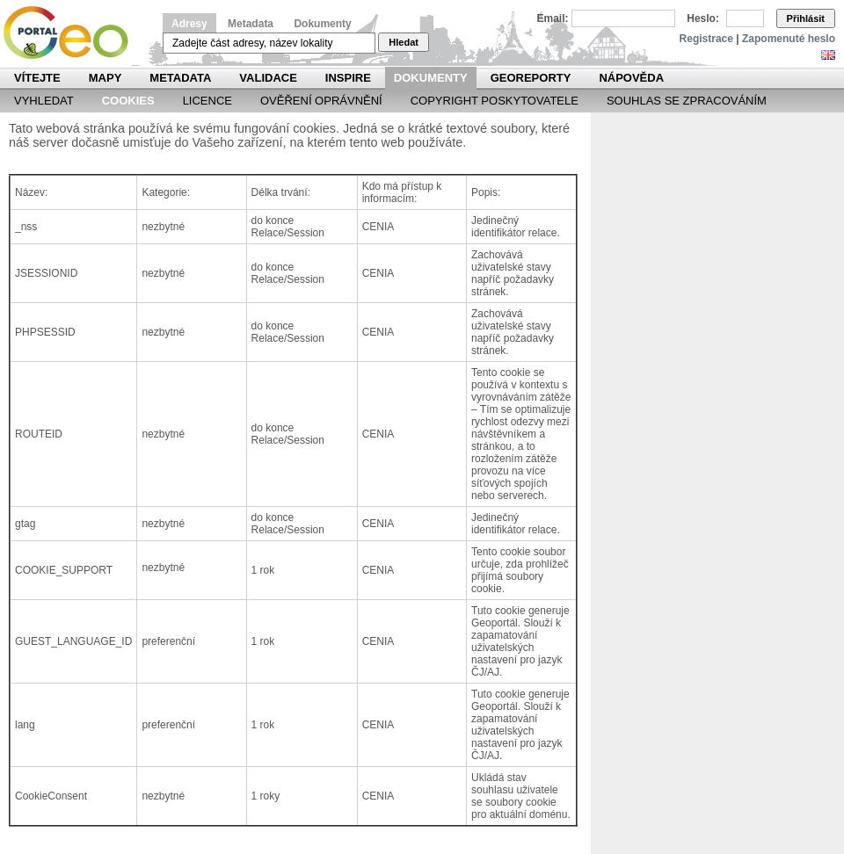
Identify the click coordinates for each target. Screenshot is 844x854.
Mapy (105, 77)
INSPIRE (348, 77)
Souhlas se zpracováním (687, 100)
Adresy (189, 24)
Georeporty (531, 77)
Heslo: (703, 18)
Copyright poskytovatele (494, 100)
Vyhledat (44, 100)
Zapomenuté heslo (788, 39)
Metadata (250, 24)
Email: (553, 18)
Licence (207, 100)
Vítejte (37, 77)
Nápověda (631, 77)
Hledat (403, 42)
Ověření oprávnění (321, 100)
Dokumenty (322, 24)
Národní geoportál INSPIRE (72, 33)
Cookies (128, 100)
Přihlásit (806, 18)
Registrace (706, 39)
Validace (267, 77)
